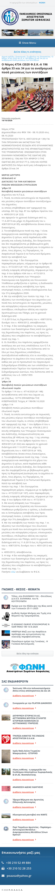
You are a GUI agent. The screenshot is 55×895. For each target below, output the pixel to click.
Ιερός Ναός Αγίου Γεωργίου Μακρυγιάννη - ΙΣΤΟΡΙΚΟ (26, 752)
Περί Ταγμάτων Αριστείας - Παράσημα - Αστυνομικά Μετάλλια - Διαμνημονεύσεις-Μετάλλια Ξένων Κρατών (32, 831)
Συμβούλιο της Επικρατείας (39, 56)
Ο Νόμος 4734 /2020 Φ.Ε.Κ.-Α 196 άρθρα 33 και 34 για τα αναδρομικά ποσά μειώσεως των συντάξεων (27, 58)
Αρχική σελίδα (8, 56)
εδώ (13, 571)
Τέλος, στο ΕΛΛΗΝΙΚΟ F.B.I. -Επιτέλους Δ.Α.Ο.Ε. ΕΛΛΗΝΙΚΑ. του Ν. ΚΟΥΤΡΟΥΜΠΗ (31, 599)
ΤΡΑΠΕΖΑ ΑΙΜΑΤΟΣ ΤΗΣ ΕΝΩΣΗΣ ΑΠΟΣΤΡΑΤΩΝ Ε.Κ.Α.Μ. (28, 737)
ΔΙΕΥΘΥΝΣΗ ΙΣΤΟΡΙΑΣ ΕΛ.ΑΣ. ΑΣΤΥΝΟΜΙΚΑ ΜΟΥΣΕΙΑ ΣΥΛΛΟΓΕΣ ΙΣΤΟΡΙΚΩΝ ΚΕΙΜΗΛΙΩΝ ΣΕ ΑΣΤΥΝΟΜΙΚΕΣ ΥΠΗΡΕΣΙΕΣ (29, 719)
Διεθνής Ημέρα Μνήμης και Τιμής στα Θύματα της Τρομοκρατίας (31, 614)
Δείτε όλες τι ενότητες (27, 51)
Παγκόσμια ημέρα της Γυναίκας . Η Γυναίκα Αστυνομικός (29, 642)
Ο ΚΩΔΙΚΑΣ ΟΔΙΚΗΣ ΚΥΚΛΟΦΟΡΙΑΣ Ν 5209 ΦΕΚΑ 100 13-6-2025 (30, 625)
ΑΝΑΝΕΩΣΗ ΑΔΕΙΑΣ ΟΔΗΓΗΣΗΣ (28, 787)
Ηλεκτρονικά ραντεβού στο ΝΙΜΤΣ (30, 814)
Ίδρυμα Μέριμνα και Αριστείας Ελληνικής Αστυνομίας (28, 800)
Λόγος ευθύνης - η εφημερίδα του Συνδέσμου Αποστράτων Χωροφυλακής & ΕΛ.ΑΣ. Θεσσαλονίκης (32, 772)
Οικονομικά (20, 56)
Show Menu (27, 42)
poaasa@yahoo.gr (19, 876)
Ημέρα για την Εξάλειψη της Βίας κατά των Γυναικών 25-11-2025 (31, 607)
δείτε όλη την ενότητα (28, 653)
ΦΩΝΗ (42, 2)
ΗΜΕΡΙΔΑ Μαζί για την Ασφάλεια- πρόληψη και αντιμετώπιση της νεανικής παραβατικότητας (29, 634)
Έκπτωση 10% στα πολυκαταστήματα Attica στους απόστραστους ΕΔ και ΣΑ (31, 689)
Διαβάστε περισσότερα (24, 696)
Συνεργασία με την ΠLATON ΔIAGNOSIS (32, 703)
